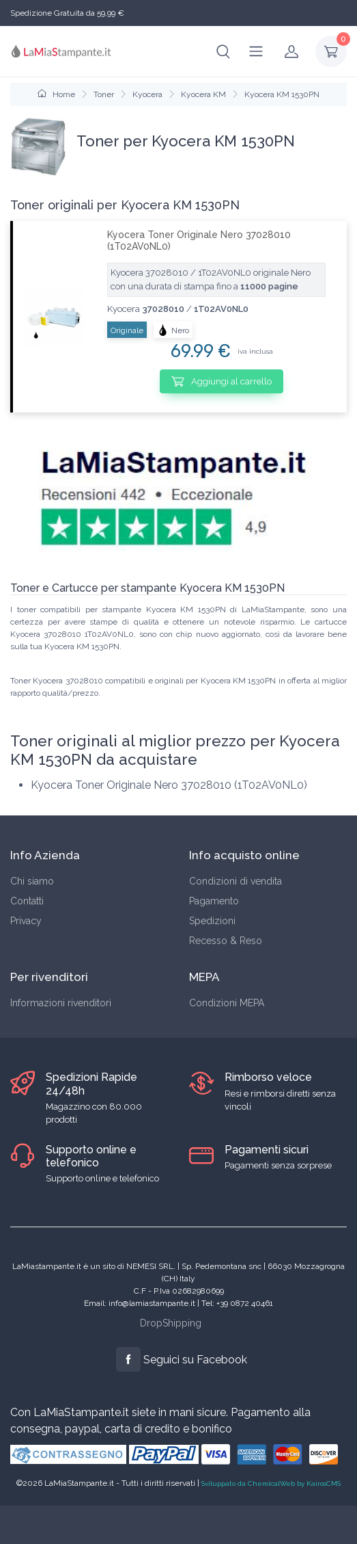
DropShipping (170, 1323)
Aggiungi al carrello (221, 381)
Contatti (27, 900)
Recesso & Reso (225, 940)
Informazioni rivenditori (60, 1002)
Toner (104, 94)
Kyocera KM (203, 94)
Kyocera (147, 94)
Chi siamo (32, 881)
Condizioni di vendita (235, 881)
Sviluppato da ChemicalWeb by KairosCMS (271, 1483)
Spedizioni (212, 920)
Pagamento (214, 900)
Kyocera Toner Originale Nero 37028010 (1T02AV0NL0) (199, 240)
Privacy (26, 920)
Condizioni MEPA (226, 1002)
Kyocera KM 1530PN (281, 94)
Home (56, 94)
